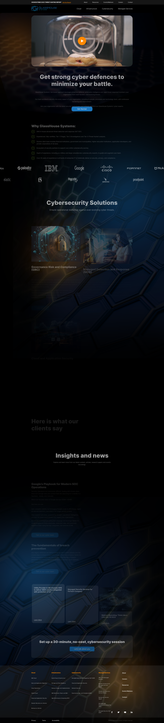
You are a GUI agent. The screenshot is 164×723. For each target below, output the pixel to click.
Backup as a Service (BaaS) (104, 698)
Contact (130, 2)
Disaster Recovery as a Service (39, 703)
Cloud (79, 9)
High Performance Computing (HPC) (60, 698)
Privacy (33, 720)
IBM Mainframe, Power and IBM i (60, 693)
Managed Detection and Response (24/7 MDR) (83, 678)
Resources (95, 2)
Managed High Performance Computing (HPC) (105, 705)
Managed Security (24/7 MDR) (105, 711)
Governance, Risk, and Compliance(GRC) (82, 693)
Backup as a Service (36, 708)
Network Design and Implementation (61, 688)
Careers (120, 2)
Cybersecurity (107, 9)
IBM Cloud (33, 678)
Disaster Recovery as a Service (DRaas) (104, 692)
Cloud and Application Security (39, 698)
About (85, 2)
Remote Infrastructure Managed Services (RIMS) (104, 685)
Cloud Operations (35, 688)
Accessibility (55, 720)
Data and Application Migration (39, 683)
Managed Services (125, 9)
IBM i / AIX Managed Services (104, 678)
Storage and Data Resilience (59, 683)
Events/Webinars (108, 2)
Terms (44, 720)
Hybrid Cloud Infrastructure (58, 678)
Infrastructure (91, 9)
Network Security (76, 688)
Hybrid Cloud (34, 693)
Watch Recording (63, 2)
